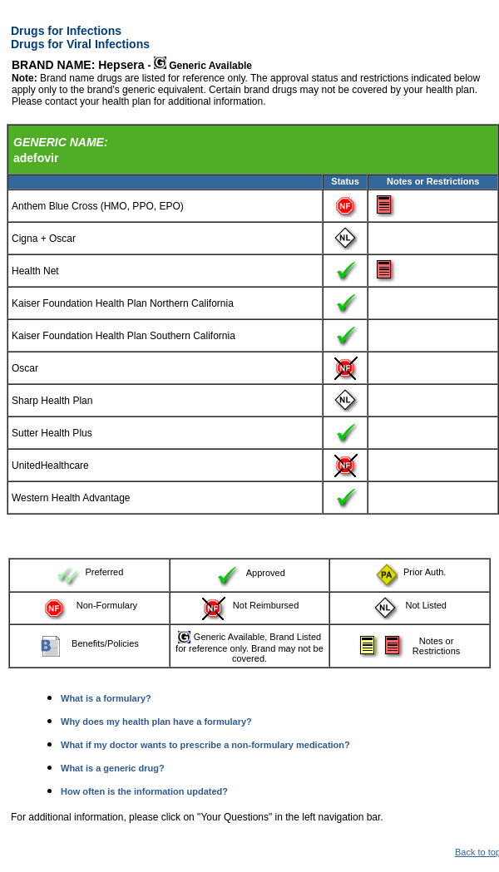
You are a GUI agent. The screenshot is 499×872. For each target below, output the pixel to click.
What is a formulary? (106, 698)
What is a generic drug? (113, 768)
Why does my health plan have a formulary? (156, 722)
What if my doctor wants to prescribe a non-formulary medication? (205, 745)
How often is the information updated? (144, 791)
